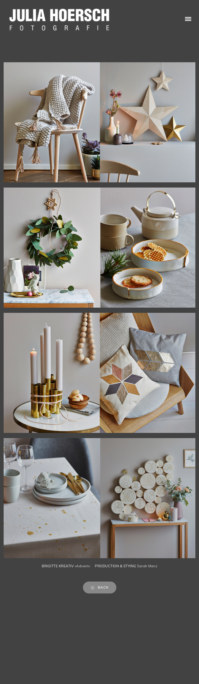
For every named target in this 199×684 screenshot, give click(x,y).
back (100, 587)
